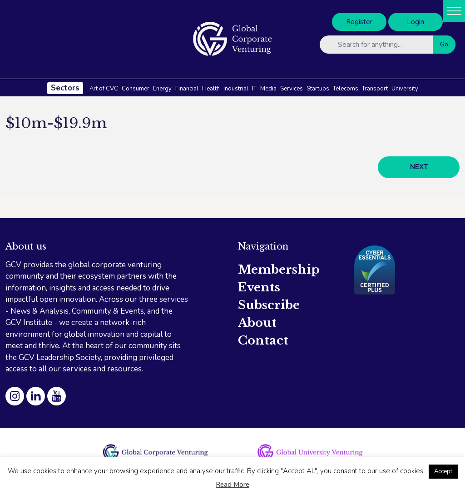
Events (259, 287)
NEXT (419, 166)
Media (268, 89)
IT (254, 89)
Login (415, 21)
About (257, 322)
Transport (375, 89)
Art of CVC (103, 89)
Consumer (135, 89)
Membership (279, 269)
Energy (162, 89)
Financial (186, 89)
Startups (318, 89)
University (404, 89)
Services (291, 89)
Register (359, 21)
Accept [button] (443, 471)
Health (211, 89)
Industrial (235, 89)
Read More (232, 484)
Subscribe (269, 305)
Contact (263, 340)
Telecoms (345, 89)
